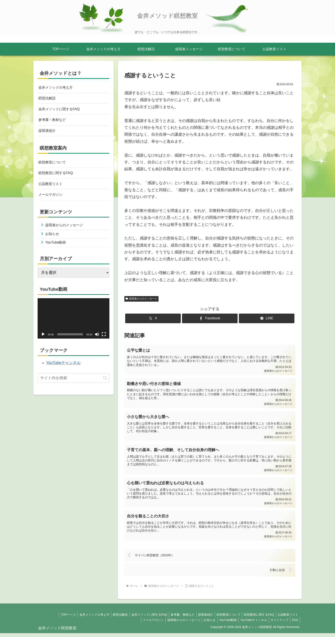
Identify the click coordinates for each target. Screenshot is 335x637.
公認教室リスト (51, 188)
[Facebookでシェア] (210, 318)
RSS (294, 623)
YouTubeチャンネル (63, 370)
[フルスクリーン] (104, 342)
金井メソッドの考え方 (57, 88)
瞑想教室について (53, 165)
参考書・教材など (53, 122)
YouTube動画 (224, 623)
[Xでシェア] (153, 318)
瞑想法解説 (48, 99)
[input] (73, 385)
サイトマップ (278, 623)
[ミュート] (97, 342)
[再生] (43, 342)
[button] (105, 385)
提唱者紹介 (48, 133)
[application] (73, 326)
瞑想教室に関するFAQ (57, 177)
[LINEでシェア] (266, 318)
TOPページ (60, 618)
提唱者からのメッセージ (141, 298)
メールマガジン (51, 200)
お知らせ (205, 623)
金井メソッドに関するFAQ (61, 111)
